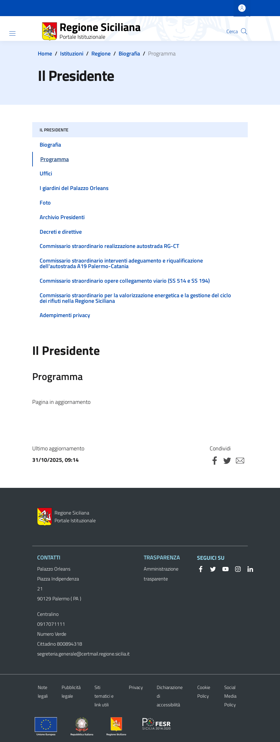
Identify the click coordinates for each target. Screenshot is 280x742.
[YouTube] (223, 568)
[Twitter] (210, 568)
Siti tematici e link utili (104, 696)
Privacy (136, 687)
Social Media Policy (230, 696)
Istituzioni (71, 53)
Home (45, 53)
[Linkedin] (248, 568)
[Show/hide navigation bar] (12, 33)
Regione (101, 53)
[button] (244, 31)
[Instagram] (235, 568)
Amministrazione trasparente (161, 573)
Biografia (129, 53)
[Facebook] (200, 568)
